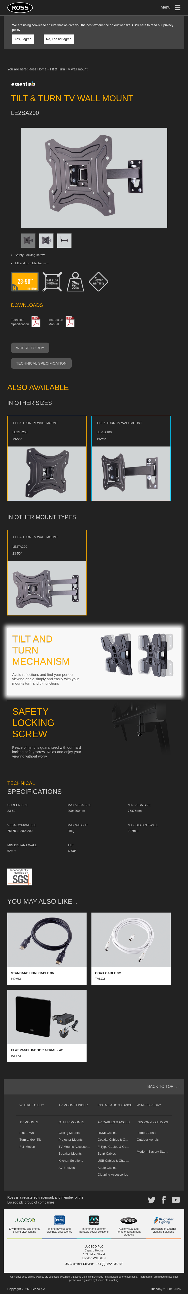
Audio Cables (107, 1168)
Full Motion (27, 1147)
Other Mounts (71, 1122)
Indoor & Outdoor (153, 1122)
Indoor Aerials (146, 1133)
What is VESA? (149, 1105)
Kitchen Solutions (71, 1160)
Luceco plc (37, 1289)
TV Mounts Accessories (75, 1147)
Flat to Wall (27, 1133)
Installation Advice (115, 1105)
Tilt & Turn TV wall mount (68, 69)
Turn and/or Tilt (30, 1139)
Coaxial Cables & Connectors (118, 1139)
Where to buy (30, 348)
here (143, 25)
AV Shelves (67, 1168)
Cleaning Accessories (113, 1174)
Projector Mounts (70, 1139)
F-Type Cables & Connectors (118, 1147)
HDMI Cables (107, 1133)
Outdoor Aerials (148, 1139)
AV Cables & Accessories (120, 1122)
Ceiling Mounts (69, 1133)
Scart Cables (107, 1153)
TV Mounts (29, 1122)
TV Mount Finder (73, 1105)
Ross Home (37, 69)
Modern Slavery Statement (155, 1151)
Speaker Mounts (70, 1153)
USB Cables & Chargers (115, 1160)
